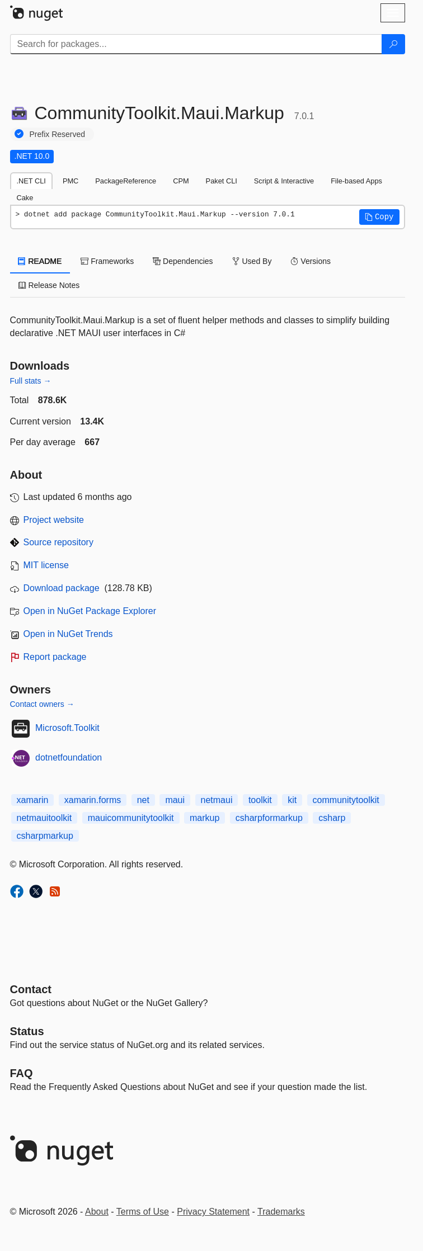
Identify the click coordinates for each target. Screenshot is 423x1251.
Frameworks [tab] (107, 261)
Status (27, 1031)
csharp (331, 818)
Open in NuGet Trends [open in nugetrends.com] (68, 634)
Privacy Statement (213, 1211)
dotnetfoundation (68, 757)
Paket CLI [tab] (221, 181)
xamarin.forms (92, 800)
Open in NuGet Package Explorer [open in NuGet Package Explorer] (90, 611)
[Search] (393, 44)
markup (204, 818)
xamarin (33, 800)
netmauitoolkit (44, 818)
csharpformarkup (269, 818)
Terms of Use (142, 1211)
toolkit (260, 800)
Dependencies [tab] (183, 261)
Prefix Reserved (58, 134)
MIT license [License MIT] (46, 565)
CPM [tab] (181, 181)
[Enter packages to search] (196, 44)
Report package (55, 657)
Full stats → (30, 380)
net (143, 800)
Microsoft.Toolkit (67, 728)
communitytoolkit (346, 800)
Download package (62, 588)
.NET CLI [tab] (31, 181)
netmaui (217, 800)
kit (292, 800)
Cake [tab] (25, 197)
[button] (379, 217)
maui (175, 800)
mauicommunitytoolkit (131, 818)
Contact (30, 989)
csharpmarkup (45, 836)
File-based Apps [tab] (356, 181)
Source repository (58, 542)
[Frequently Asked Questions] (21, 1073)
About (97, 1211)
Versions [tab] (310, 261)
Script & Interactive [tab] (284, 181)
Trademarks (281, 1211)
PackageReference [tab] (125, 181)
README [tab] (40, 261)
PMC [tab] (70, 181)
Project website (54, 520)
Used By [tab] (252, 261)
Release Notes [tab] (49, 285)
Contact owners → (42, 704)
